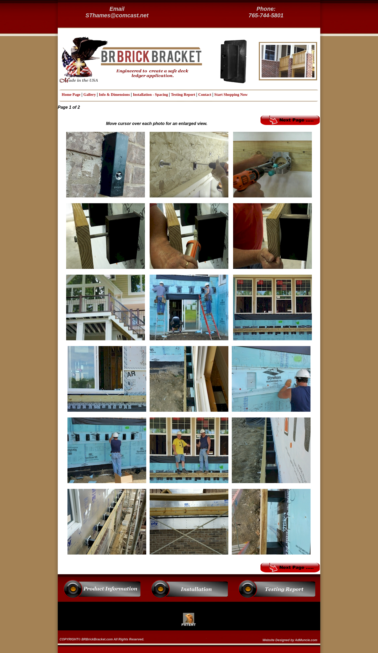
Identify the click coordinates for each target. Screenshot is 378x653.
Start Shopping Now (231, 94)
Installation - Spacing (151, 94)
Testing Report (183, 94)
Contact (204, 94)
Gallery (89, 94)
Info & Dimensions (114, 94)
